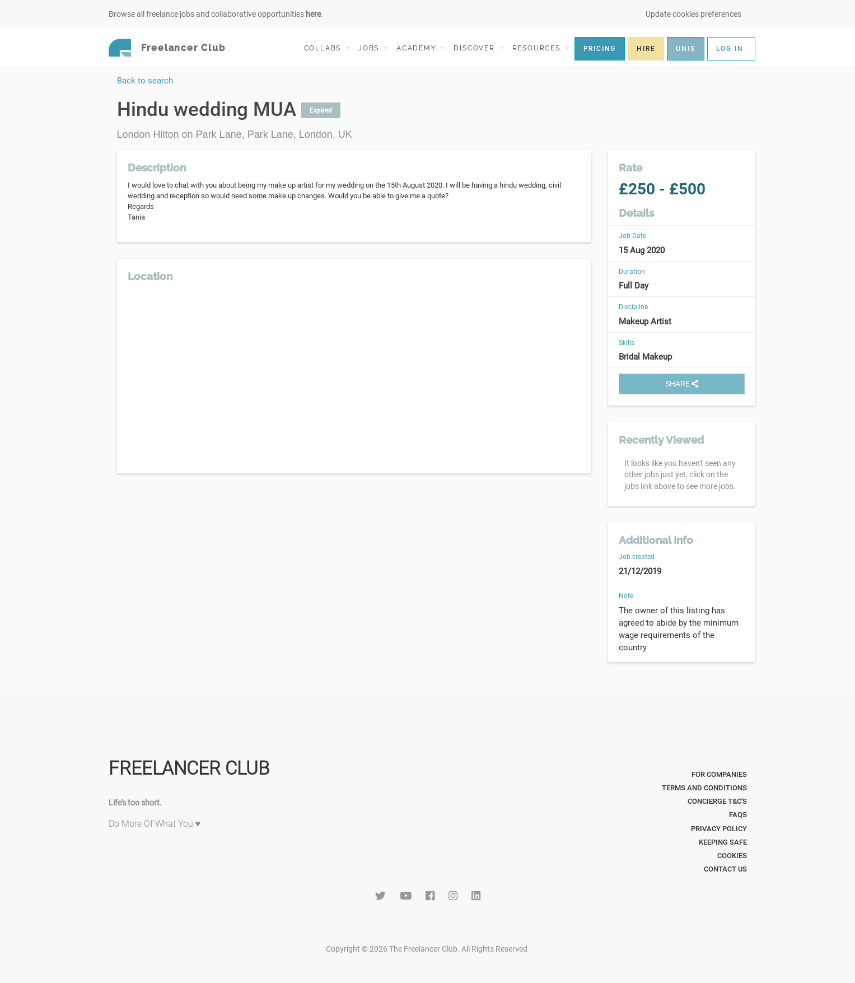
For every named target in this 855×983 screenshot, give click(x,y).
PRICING (599, 49)
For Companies (719, 774)
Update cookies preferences (693, 14)
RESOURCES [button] (541, 48)
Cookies (732, 855)
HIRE (646, 49)
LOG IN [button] (730, 49)
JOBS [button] (373, 48)
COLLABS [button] (327, 48)
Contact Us (725, 869)
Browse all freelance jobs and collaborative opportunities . (216, 14)
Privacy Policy (719, 828)
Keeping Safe (723, 842)
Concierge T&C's (717, 801)
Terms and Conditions (704, 788)
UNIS (685, 49)
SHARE (681, 383)
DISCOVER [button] (479, 48)
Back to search (145, 81)
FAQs (738, 814)
